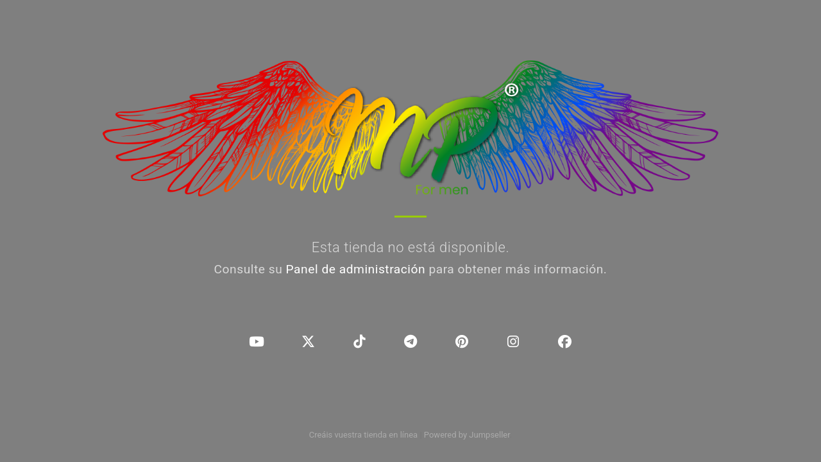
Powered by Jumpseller (467, 435)
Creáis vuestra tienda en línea (363, 435)
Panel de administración (356, 269)
